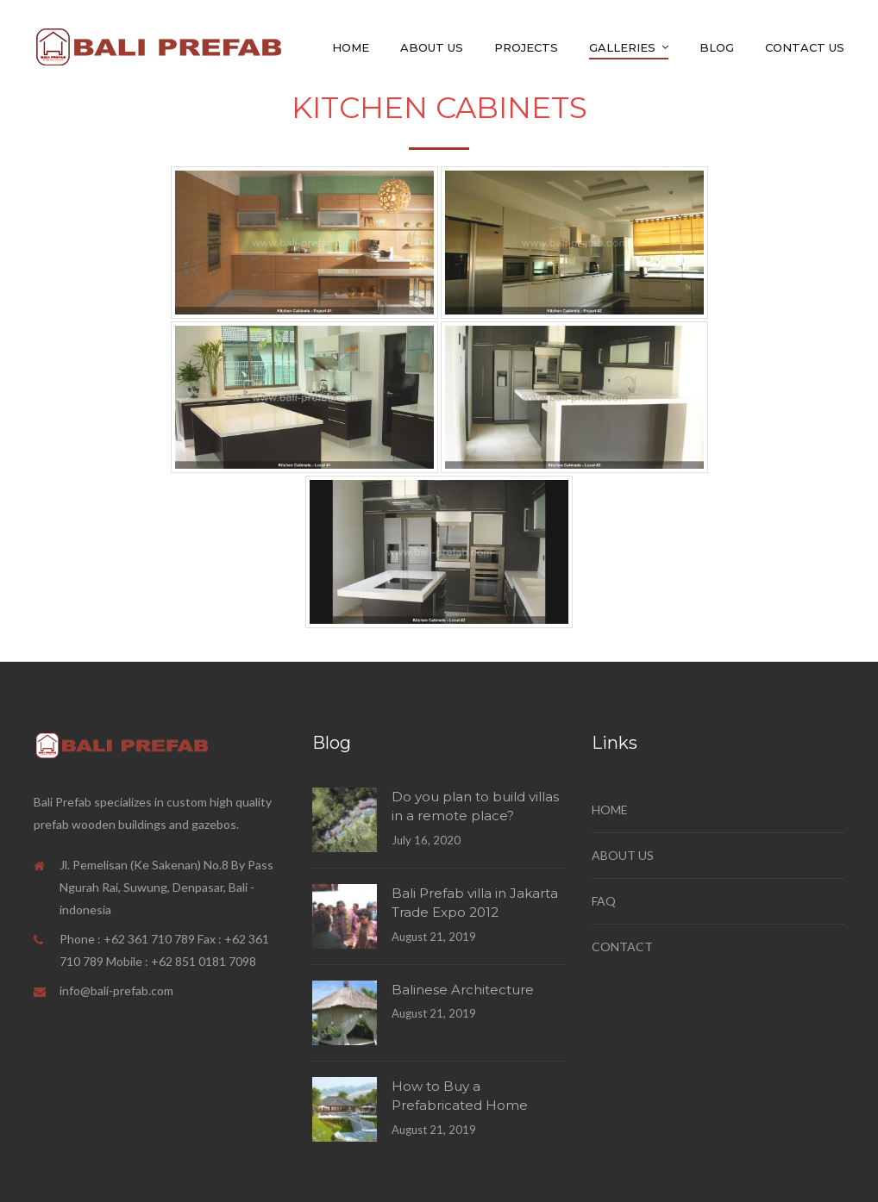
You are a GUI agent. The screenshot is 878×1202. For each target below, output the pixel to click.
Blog (716, 47)
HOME (610, 809)
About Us (431, 47)
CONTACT (622, 946)
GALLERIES (622, 47)
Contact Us (804, 47)
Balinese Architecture (463, 989)
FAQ (604, 901)
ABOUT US (623, 855)
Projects (526, 47)
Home (350, 47)
